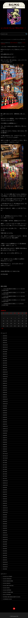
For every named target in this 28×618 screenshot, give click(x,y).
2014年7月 (5, 546)
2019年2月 (5, 421)
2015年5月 (5, 523)
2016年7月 (5, 492)
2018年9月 (5, 433)
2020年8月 (5, 381)
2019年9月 (5, 406)
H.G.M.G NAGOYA (6, 583)
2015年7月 (5, 519)
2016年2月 (5, 503)
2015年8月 (5, 517)
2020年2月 (5, 394)
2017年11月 (5, 455)
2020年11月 (5, 374)
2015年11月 (5, 510)
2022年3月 (5, 340)
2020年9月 (5, 378)
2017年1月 (5, 478)
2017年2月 (5, 476)
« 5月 (2, 328)
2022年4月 (5, 338)
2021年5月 (5, 360)
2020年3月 (5, 392)
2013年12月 (5, 562)
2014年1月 (5, 559)
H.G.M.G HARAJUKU (7, 39)
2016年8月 (5, 489)
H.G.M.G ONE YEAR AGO (8, 585)
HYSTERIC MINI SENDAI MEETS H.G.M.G (11, 596)
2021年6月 (5, 358)
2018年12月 (5, 426)
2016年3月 (5, 501)
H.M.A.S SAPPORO (7, 594)
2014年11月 (5, 537)
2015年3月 (5, 528)
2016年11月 (5, 483)
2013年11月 (5, 564)
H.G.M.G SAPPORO (7, 590)
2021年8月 (5, 353)
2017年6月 (5, 467)
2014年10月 (5, 539)
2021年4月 (5, 363)
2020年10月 (5, 376)
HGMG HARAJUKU (13, 42)
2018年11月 (5, 428)
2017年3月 (5, 473)
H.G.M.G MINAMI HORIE (8, 581)
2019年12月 (5, 399)
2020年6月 (5, 385)
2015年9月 (5, 514)
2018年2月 (5, 449)
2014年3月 (5, 555)
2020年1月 (5, 397)
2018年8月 (5, 435)
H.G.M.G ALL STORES (7, 576)
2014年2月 (5, 557)
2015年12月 (5, 507)
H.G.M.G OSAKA (6, 587)
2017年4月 (5, 471)
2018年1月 (5, 451)
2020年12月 (5, 372)
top (14, 608)
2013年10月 (5, 566)
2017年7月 (5, 464)
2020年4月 (5, 390)
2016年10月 (5, 485)
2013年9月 (5, 569)
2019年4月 (5, 417)
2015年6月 (5, 521)
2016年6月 (5, 494)
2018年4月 (5, 444)
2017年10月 (5, 458)
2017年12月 (5, 453)
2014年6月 (5, 548)
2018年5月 (5, 442)
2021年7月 (5, 356)
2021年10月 (5, 349)
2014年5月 (5, 550)
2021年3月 (5, 365)
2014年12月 (5, 535)
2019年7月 (5, 410)
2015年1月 (5, 532)
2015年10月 (5, 512)
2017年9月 (5, 460)
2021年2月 (5, 367)
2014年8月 (5, 544)
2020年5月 (5, 387)
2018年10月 (5, 430)
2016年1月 (5, 505)
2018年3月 (5, 446)
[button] (25, 34)
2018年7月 (5, 437)
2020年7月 (5, 383)
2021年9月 (5, 351)
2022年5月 (5, 335)
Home (2, 39)
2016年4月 (5, 498)
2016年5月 (5, 496)
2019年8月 (5, 408)
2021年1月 (5, 369)
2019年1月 (5, 424)
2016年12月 (5, 480)
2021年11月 (5, 347)
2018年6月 (5, 439)
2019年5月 (5, 415)
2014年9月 (5, 541)
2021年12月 (5, 344)
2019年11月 (5, 401)
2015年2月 (5, 530)
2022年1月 (5, 342)
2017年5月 (5, 469)
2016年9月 (5, 487)
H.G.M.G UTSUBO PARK (8, 592)
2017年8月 (5, 462)
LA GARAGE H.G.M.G (7, 599)
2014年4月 (5, 553)
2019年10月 (5, 403)
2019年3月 (5, 419)
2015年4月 (5, 526)
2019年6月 (5, 412)
